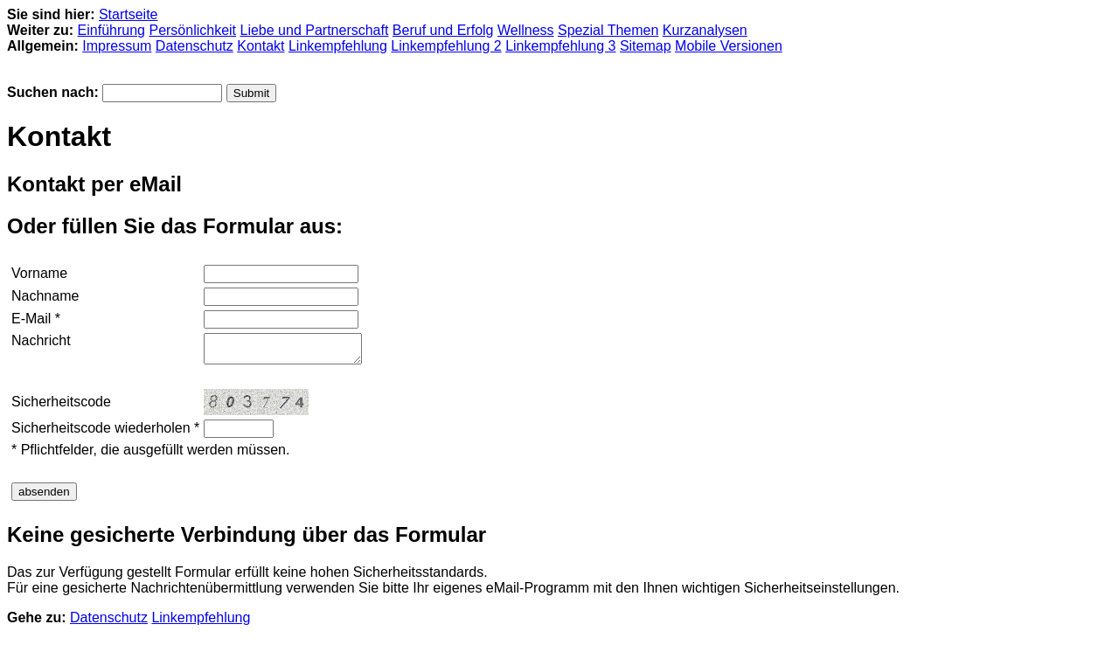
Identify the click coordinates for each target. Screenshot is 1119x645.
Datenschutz (194, 45)
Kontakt (260, 45)
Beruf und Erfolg (443, 30)
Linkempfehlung (337, 45)
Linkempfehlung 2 (446, 45)
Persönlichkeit (192, 30)
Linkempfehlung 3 (560, 45)
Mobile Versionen (728, 45)
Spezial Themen (608, 30)
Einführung (111, 30)
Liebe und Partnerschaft (314, 30)
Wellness (525, 30)
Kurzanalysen (705, 30)
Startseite (128, 14)
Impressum (116, 45)
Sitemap (645, 45)
